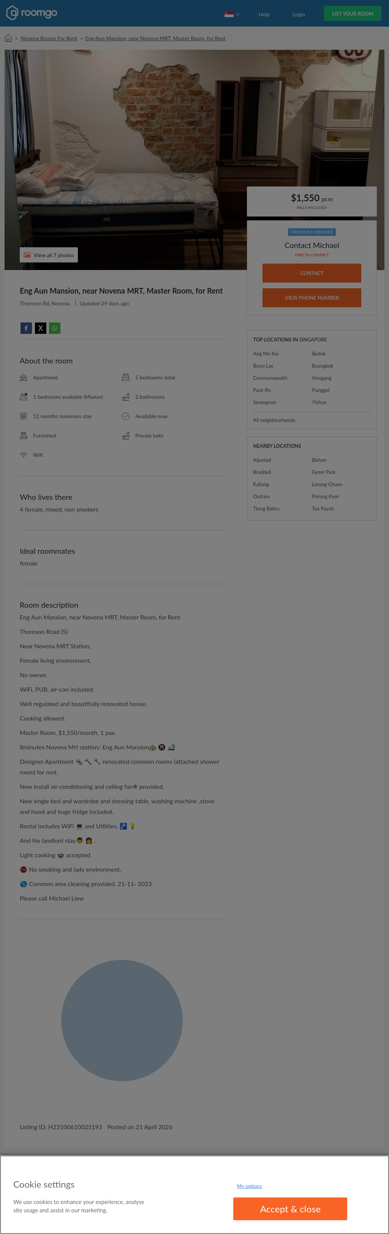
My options (249, 1186)
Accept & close (290, 1208)
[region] (194, 1194)
